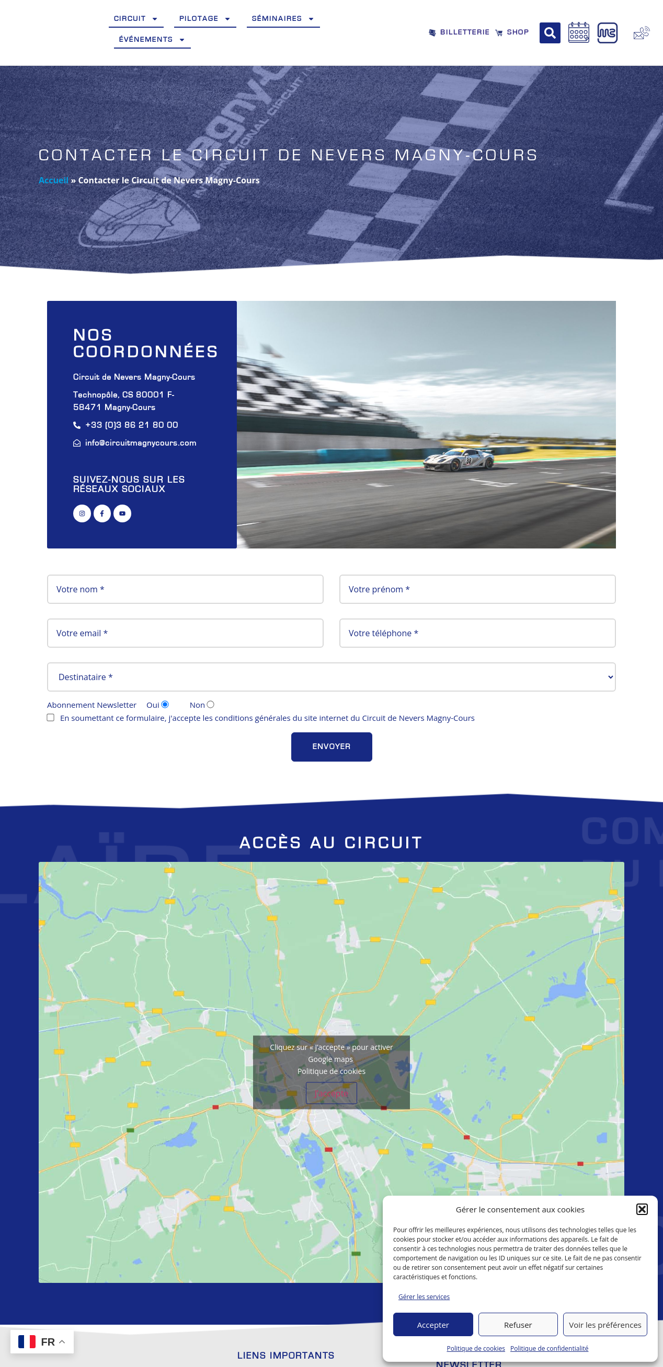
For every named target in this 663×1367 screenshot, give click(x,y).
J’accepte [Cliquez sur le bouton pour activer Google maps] (332, 1093)
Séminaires (283, 19)
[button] (642, 1209)
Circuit (136, 19)
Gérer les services (424, 1296)
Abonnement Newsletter (137, 705)
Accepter (433, 1324)
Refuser (518, 1324)
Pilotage (205, 19)
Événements (152, 40)
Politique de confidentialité (549, 1348)
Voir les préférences (605, 1324)
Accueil (53, 180)
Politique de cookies (476, 1348)
